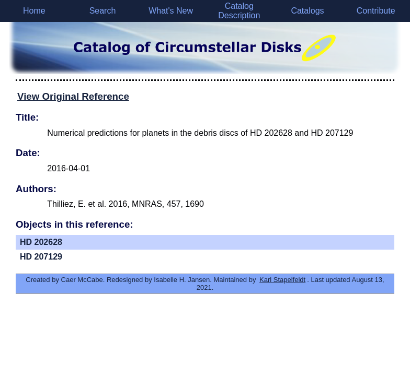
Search (102, 10)
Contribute (376, 10)
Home (34, 10)
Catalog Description (239, 11)
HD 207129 (41, 256)
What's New (171, 10)
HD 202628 (41, 242)
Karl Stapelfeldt (282, 280)
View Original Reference (73, 96)
